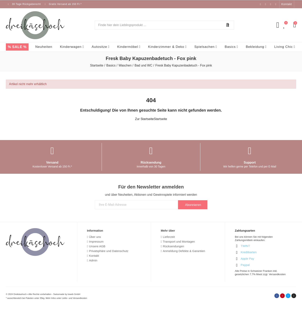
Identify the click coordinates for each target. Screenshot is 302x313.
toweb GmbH (74, 294)
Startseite (160, 119)
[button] (286, 4)
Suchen (228, 25)
